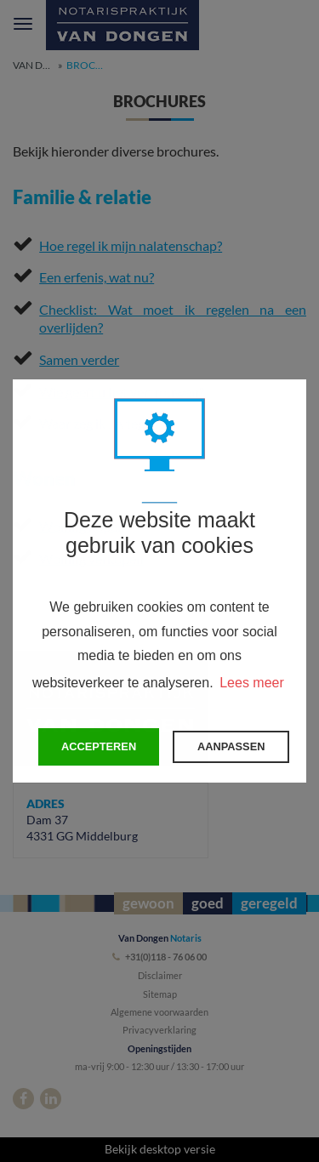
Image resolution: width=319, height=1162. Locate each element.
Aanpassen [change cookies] (231, 746)
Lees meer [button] (251, 682)
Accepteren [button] (98, 746)
